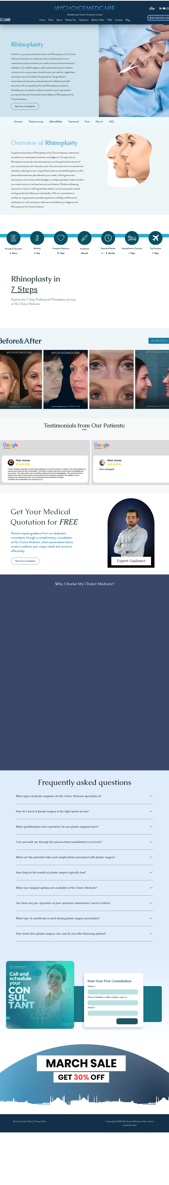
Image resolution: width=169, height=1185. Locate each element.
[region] (131, 535)
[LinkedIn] (160, 8)
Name (91, 986)
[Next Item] (164, 379)
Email (90, 1007)
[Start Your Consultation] (25, 106)
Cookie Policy (26, 1121)
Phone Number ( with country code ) (107, 997)
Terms (15, 1121)
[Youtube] (164, 8)
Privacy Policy (40, 1121)
